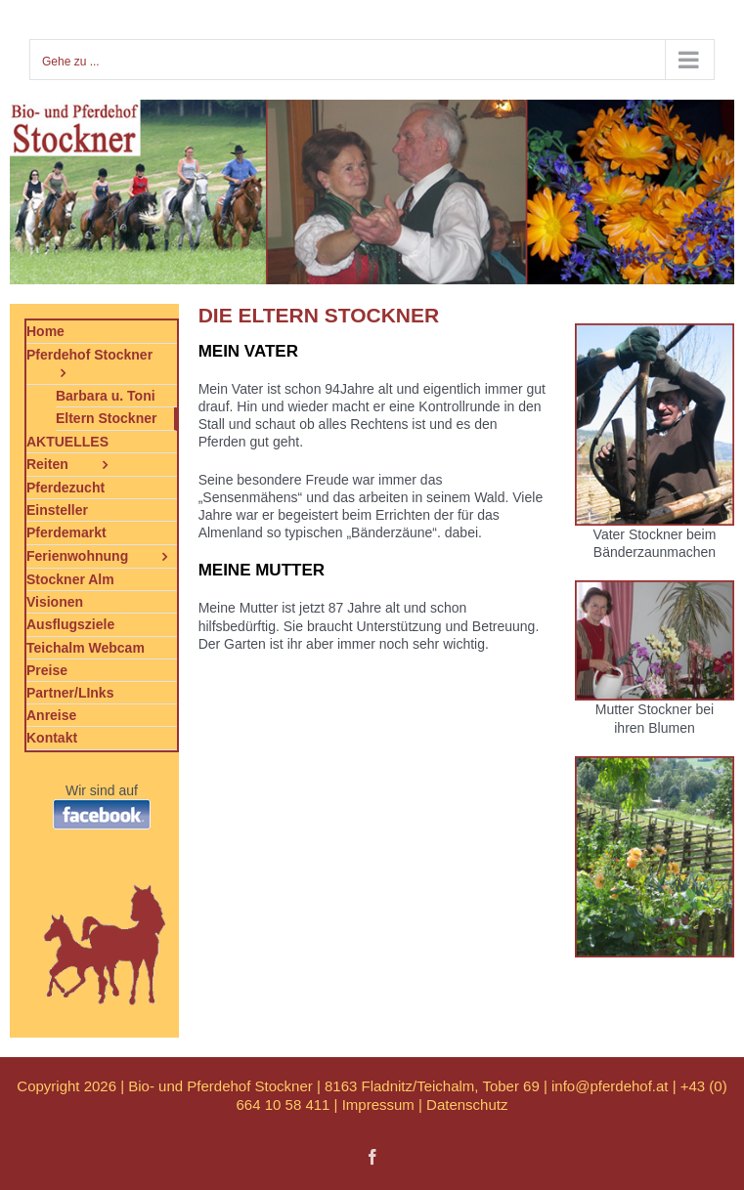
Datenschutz (466, 1104)
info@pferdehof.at (609, 1086)
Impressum (378, 1104)
